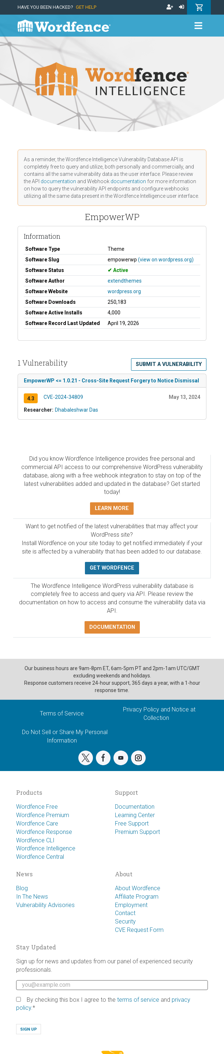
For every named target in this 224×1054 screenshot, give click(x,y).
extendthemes (125, 281)
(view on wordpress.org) (166, 259)
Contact (125, 913)
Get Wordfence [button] (112, 568)
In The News (32, 896)
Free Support (132, 823)
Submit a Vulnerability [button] (169, 364)
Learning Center (135, 815)
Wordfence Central (40, 856)
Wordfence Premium (42, 815)
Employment (131, 905)
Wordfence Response (44, 831)
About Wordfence (137, 888)
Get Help (86, 7)
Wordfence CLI (35, 840)
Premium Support (137, 831)
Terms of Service (62, 713)
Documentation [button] (112, 627)
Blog (22, 888)
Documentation (134, 806)
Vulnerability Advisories (45, 905)
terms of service (138, 999)
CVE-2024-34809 (63, 397)
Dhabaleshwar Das (76, 410)
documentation (58, 181)
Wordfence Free (37, 806)
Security (125, 921)
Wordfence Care (37, 823)
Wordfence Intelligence (45, 848)
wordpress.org (124, 291)
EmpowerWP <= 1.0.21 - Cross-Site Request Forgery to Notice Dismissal (111, 381)
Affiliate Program (136, 896)
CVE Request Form (139, 929)
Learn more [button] (112, 508)
